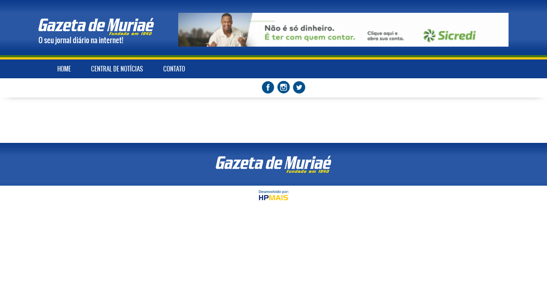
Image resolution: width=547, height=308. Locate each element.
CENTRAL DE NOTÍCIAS (117, 69)
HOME (64, 69)
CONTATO (174, 69)
